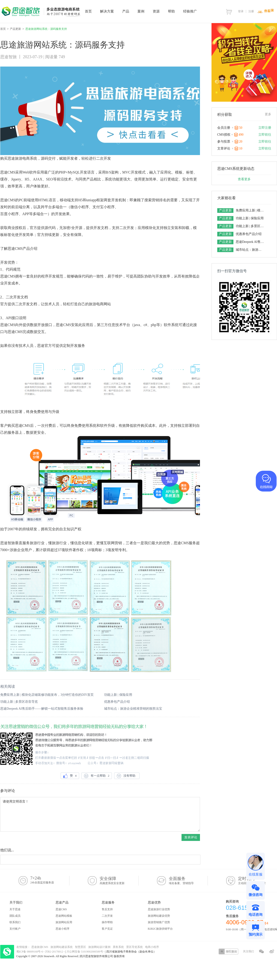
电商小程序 (152, 947)
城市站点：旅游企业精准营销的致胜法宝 (133, 708)
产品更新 (15, 29)
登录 (241, 11)
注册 (251, 11)
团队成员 (15, 915)
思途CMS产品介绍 (23, 248)
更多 (268, 114)
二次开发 (107, 915)
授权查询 (228, 951)
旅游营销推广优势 (159, 922)
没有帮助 (127, 776)
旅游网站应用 (64, 922)
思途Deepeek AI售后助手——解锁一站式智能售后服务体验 (41, 708)
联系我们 (15, 922)
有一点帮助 (96, 776)
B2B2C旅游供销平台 (160, 928)
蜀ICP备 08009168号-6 (30, 951)
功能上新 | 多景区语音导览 (19, 701)
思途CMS (61, 909)
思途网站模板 (64, 915)
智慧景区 (80, 947)
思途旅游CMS (39, 947)
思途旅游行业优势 (159, 909)
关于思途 (15, 909)
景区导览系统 (134, 947)
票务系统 (118, 947)
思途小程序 (62, 928)
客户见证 (107, 928)
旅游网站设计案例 (99, 947)
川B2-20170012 (54, 951)
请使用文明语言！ (100, 814)
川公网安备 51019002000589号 (84, 951)
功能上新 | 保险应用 (118, 694)
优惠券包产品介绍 (117, 701)
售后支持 (107, 909)
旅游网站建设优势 (159, 915)
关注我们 (248, 951)
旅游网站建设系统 (62, 947)
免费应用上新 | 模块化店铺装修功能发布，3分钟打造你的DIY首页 (47, 694)
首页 (3, 29)
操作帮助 (107, 922)
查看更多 (244, 179)
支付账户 (15, 928)
